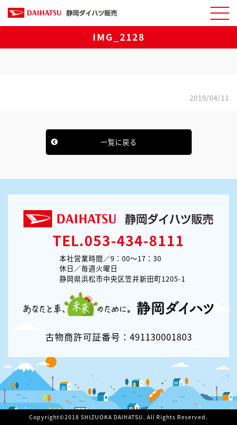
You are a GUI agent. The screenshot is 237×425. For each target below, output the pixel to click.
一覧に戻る (119, 142)
